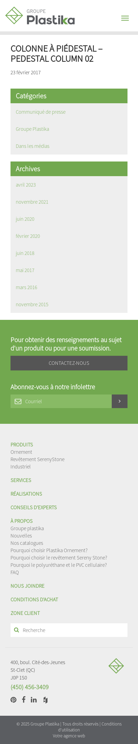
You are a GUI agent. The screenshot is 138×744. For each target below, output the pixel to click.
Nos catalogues (27, 543)
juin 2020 (25, 219)
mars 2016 (26, 287)
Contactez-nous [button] (69, 363)
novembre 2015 (32, 304)
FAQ (15, 572)
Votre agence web (69, 736)
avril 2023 (26, 184)
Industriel (21, 466)
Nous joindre (27, 586)
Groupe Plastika (32, 129)
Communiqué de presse (40, 111)
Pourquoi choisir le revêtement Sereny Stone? (59, 557)
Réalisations (26, 493)
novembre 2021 (32, 201)
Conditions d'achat (34, 599)
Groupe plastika (27, 528)
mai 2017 (25, 270)
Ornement (21, 452)
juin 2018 (25, 253)
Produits (22, 444)
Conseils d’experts (34, 507)
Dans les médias (32, 146)
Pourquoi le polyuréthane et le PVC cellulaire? (59, 565)
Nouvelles (21, 535)
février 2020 (28, 236)
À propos (22, 521)
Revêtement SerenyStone (37, 459)
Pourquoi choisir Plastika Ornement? (49, 550)
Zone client (25, 613)
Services (21, 480)
